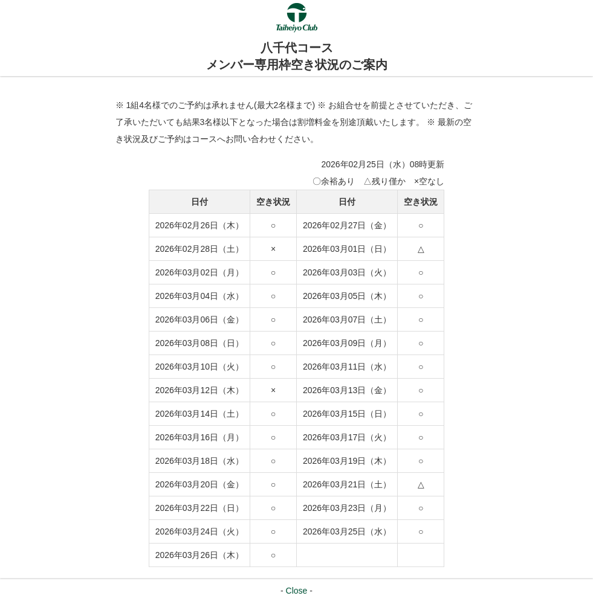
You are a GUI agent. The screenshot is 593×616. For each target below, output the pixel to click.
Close (297, 590)
